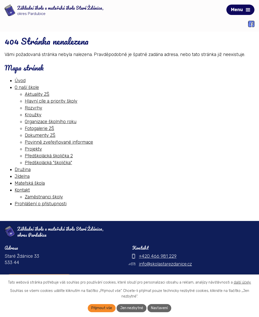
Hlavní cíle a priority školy (51, 101)
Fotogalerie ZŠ (39, 128)
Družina (23, 169)
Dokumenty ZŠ (40, 135)
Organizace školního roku (50, 121)
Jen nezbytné (131, 308)
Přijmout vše (101, 308)
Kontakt (22, 190)
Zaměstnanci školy (44, 196)
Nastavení (159, 308)
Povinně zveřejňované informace (59, 142)
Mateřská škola (30, 183)
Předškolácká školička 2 (49, 155)
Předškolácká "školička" (48, 162)
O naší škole (27, 87)
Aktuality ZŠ (37, 94)
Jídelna (22, 176)
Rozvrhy (33, 107)
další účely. (242, 282)
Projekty (33, 149)
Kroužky (33, 114)
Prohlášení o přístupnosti (41, 203)
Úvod (20, 80)
